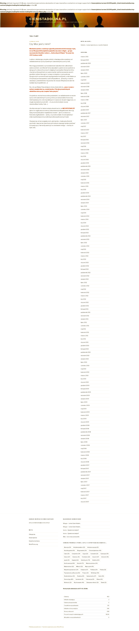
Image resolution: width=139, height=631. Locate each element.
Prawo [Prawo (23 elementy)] (85, 573)
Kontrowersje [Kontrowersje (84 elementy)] (69, 563)
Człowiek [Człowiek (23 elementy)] (94, 553)
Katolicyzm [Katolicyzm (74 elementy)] (85, 560)
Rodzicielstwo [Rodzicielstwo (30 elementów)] (69, 576)
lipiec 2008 (84, 442)
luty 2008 (83, 458)
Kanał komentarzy (34, 541)
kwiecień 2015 (85, 183)
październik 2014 (86, 196)
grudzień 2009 (85, 385)
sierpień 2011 (84, 319)
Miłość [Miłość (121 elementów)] (79, 566)
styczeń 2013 (85, 262)
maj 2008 (83, 448)
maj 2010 (83, 369)
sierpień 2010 (85, 359)
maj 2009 (83, 408)
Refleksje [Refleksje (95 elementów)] (95, 573)
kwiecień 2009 (85, 412)
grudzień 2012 (85, 266)
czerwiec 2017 (85, 123)
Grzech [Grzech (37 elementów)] (95, 557)
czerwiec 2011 (85, 325)
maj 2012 (83, 289)
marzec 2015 (84, 186)
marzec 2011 (84, 335)
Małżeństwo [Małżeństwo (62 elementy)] (69, 566)
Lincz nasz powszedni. (73, 536)
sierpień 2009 (85, 399)
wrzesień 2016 (85, 143)
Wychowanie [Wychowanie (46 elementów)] (79, 582)
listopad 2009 (85, 388)
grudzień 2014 (85, 193)
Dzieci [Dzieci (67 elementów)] (67, 557)
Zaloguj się (32, 534)
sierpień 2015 (85, 173)
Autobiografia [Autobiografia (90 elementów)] (69, 550)
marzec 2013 (84, 256)
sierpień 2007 (85, 478)
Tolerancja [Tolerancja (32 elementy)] (90, 579)
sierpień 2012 (85, 279)
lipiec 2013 (84, 242)
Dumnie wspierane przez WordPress (53, 627)
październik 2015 (86, 166)
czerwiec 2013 (85, 246)
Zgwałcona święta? (73, 530)
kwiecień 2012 (85, 292)
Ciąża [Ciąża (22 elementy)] (85, 553)
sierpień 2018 (85, 90)
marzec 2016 (84, 153)
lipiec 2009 (84, 402)
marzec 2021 (84, 56)
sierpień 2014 (85, 202)
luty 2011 (83, 339)
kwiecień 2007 (85, 491)
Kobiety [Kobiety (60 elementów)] (95, 560)
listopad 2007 (85, 468)
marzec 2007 (85, 495)
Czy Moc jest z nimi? (40, 44)
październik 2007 (86, 472)
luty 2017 (83, 136)
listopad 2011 (84, 309)
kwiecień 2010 (85, 372)
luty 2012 (83, 299)
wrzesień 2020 (85, 66)
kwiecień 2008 (85, 452)
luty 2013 (83, 259)
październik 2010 (86, 352)
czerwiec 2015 (85, 176)
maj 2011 (83, 329)
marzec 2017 (84, 133)
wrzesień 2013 (85, 239)
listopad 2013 (85, 232)
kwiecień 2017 (85, 129)
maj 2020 (83, 80)
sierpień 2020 (85, 70)
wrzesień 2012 (85, 276)
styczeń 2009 (85, 422)
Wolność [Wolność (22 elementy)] (68, 582)
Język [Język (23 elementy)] (67, 560)
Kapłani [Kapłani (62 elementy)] (75, 560)
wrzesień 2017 (85, 116)
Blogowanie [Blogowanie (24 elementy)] (82, 550)
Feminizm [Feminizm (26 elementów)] (86, 557)
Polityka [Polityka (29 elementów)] (94, 569)
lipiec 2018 (84, 93)
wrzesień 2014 (85, 199)
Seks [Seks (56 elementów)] (101, 576)
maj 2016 (83, 146)
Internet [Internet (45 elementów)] (105, 557)
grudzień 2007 (85, 465)
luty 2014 (83, 222)
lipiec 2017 (84, 120)
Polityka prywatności (35, 627)
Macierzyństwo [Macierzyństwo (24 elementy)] (92, 563)
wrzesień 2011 (85, 315)
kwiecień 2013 (85, 252)
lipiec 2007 (84, 481)
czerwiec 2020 (85, 76)
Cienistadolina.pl (48, 19)
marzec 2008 (85, 455)
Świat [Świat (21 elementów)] (103, 582)
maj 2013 (83, 249)
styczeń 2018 (85, 106)
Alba (64, 536)
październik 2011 (85, 312)
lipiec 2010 (84, 362)
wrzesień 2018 (85, 86)
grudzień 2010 (85, 345)
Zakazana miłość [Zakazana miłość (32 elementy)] (92, 582)
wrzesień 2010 (85, 355)
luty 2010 (83, 379)
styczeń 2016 (85, 159)
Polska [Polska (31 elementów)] (103, 569)
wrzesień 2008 (85, 435)
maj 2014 (83, 213)
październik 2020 (86, 63)
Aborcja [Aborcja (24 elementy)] (67, 547)
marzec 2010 (84, 375)
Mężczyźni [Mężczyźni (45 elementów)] (89, 566)
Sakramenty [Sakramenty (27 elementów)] (91, 576)
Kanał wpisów (33, 537)
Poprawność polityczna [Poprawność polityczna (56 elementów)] (72, 573)
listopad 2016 (85, 139)
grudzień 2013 (85, 229)
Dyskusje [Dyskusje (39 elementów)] (105, 553)
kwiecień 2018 (85, 96)
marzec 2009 (85, 415)
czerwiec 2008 (85, 445)
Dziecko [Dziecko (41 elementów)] (76, 557)
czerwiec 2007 (85, 485)
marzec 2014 (84, 219)
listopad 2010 (85, 349)
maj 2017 (83, 126)
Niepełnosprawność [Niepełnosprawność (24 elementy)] (71, 569)
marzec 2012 (84, 295)
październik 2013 (85, 236)
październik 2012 (85, 272)
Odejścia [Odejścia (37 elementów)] (84, 569)
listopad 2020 (85, 60)
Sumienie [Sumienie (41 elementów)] (79, 579)
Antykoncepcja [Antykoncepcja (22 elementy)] (93, 547)
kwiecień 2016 (85, 149)
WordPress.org (33, 544)
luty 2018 (83, 103)
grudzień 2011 (85, 306)
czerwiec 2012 (85, 286)
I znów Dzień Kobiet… (75, 523)
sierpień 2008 (85, 438)
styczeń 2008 (85, 462)
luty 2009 (83, 418)
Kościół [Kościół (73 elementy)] (80, 563)
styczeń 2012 (85, 302)
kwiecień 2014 (85, 216)
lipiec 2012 (84, 282)
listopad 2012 (85, 269)
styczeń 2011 (84, 342)
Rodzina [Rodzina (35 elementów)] (80, 576)
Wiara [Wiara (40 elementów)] (100, 579)
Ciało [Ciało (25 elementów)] (67, 553)
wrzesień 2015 (85, 169)
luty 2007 (83, 498)
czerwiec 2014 (85, 209)
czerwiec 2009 (85, 405)
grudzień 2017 (85, 110)
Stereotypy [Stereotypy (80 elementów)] (68, 579)
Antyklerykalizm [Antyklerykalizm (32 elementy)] (79, 547)
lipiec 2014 (84, 206)
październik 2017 (85, 113)
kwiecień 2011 (85, 332)
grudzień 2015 (85, 163)
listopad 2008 (85, 428)
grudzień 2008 (85, 425)
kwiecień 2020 (85, 83)
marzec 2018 (84, 100)
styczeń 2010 (85, 382)
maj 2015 (83, 179)
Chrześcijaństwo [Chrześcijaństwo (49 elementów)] (95, 550)
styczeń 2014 (85, 226)
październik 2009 (86, 392)
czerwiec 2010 (85, 365)
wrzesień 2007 (85, 475)
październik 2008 (86, 432)
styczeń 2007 (85, 501)
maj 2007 (83, 488)
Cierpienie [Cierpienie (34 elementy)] (76, 553)
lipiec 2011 (84, 322)
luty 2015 (83, 189)
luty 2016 (83, 156)
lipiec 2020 (84, 73)
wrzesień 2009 (85, 395)
